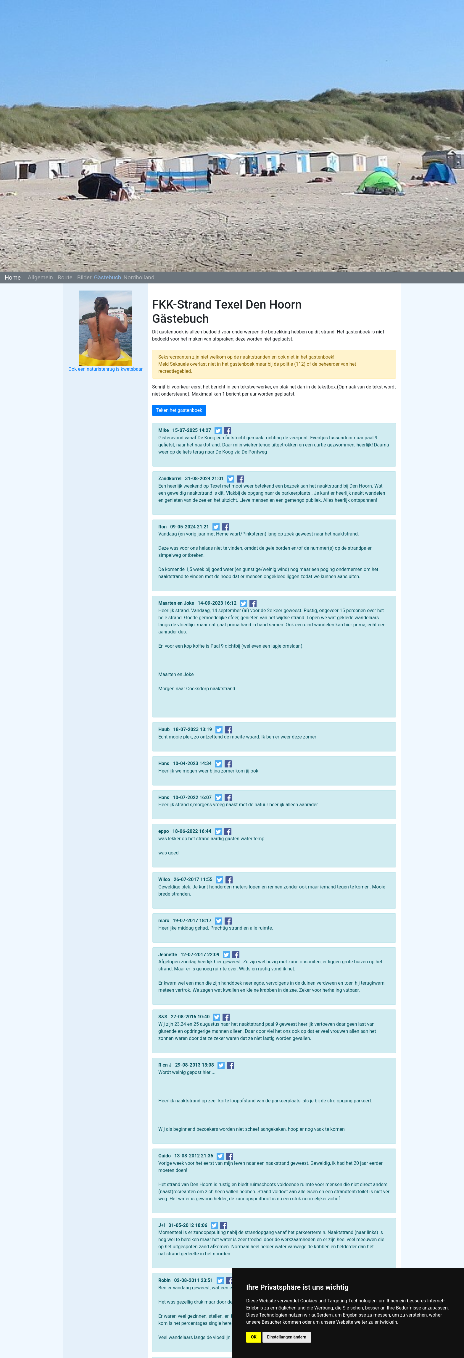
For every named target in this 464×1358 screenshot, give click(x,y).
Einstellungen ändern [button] (287, 1337)
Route (65, 277)
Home (13, 277)
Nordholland (138, 277)
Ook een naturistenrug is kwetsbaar (105, 369)
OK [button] (254, 1337)
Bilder (84, 277)
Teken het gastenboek (179, 410)
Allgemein (40, 277)
